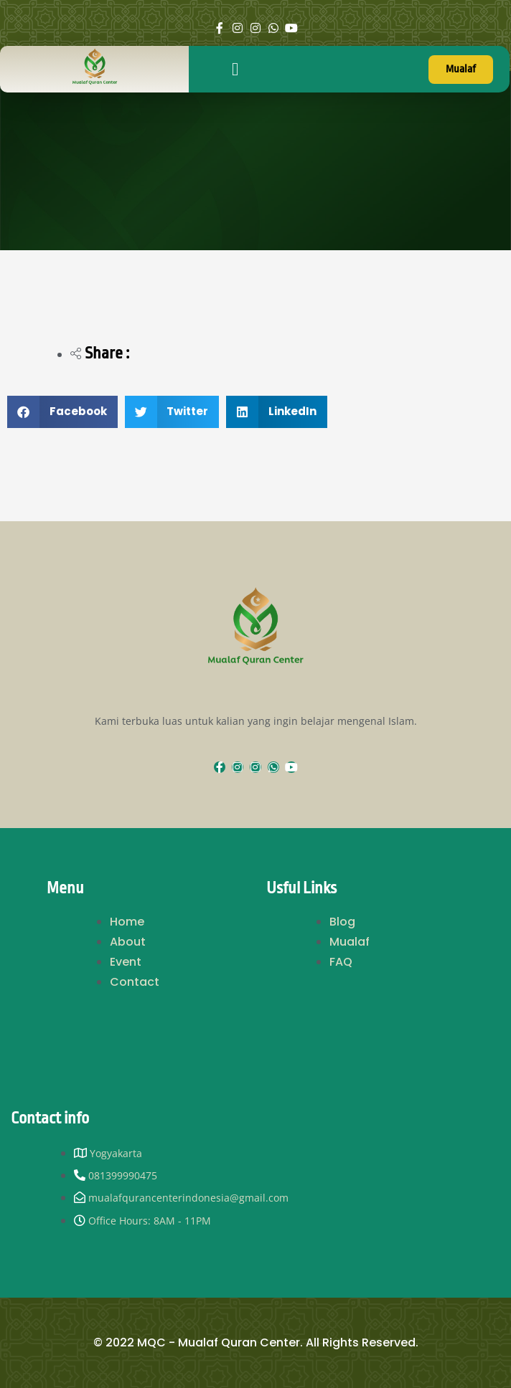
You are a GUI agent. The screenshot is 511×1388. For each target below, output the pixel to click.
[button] (235, 69)
